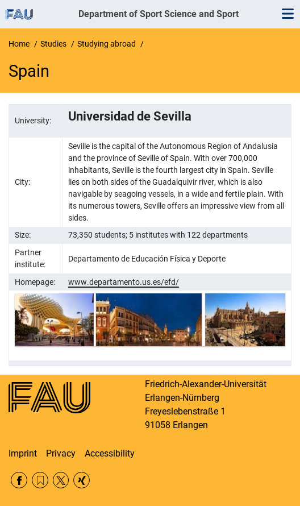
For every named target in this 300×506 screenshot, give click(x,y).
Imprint (23, 453)
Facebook (19, 480)
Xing (81, 480)
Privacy (61, 453)
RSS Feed (40, 480)
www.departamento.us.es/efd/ (123, 282)
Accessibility (110, 453)
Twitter (61, 480)
